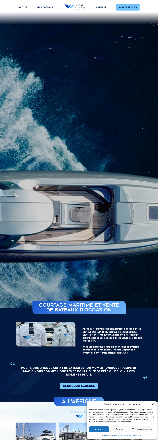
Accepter (99, 429)
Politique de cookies (109, 435)
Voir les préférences (142, 429)
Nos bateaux (45, 7)
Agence (23, 7)
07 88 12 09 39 (128, 7)
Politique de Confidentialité (129, 435)
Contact (101, 7)
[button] (152, 404)
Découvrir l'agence (79, 386)
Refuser (120, 429)
